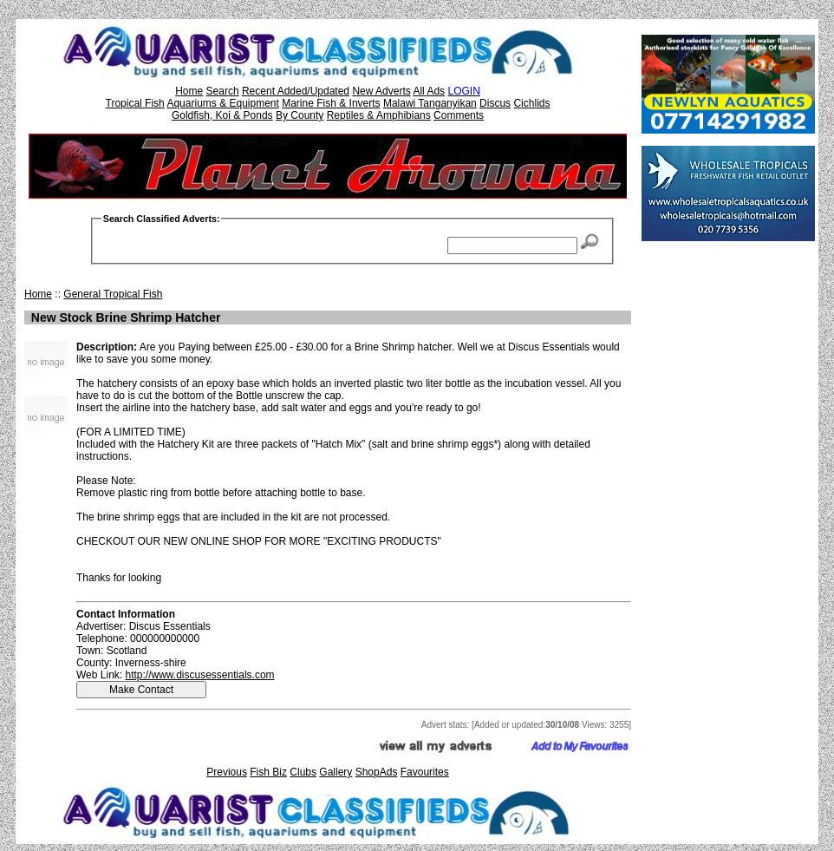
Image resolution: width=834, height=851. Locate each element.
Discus (495, 103)
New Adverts (381, 91)
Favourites (425, 772)
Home (189, 91)
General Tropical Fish (112, 294)
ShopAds (376, 772)
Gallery (335, 772)
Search (222, 91)
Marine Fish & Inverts (331, 103)
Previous (226, 772)
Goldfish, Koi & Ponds (222, 115)
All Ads (429, 91)
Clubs (303, 772)
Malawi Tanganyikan (430, 103)
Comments (458, 115)
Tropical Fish (135, 103)
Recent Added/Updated (295, 91)
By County (299, 115)
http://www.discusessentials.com (199, 675)
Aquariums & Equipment (222, 103)
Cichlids (531, 103)
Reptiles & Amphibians (379, 115)
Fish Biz (268, 772)
